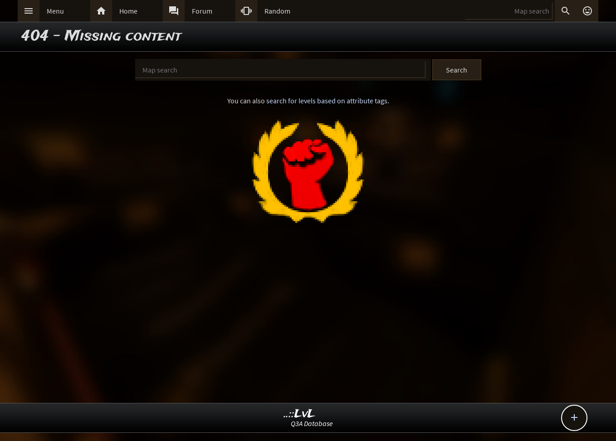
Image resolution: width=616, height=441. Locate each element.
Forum (202, 10)
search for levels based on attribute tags (326, 100)
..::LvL (299, 414)
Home (128, 10)
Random (277, 10)
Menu (55, 10)
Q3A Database (312, 423)
